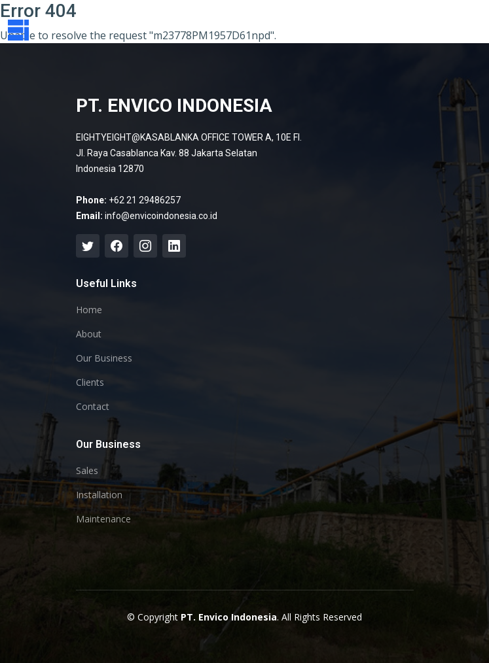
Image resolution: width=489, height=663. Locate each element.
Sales (87, 470)
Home (89, 309)
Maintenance (103, 519)
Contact (92, 406)
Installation (99, 495)
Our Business (104, 358)
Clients (90, 382)
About (88, 334)
